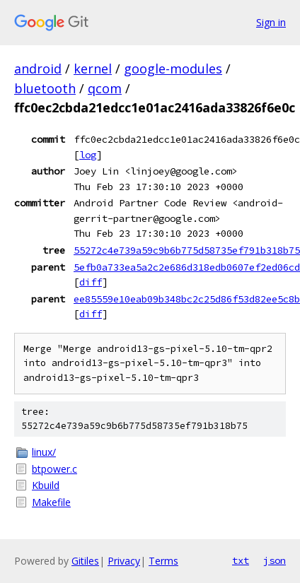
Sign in (271, 22)
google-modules (173, 68)
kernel (93, 68)
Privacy (124, 560)
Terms (163, 560)
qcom (105, 88)
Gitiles (85, 560)
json (274, 560)
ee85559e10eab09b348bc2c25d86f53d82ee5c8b (187, 299)
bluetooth (45, 88)
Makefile (51, 502)
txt (240, 560)
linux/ (44, 452)
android (38, 68)
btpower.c (54, 469)
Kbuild (45, 485)
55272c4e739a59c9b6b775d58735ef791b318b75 (187, 250)
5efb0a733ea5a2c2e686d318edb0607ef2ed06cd (187, 267)
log (87, 154)
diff (90, 282)
